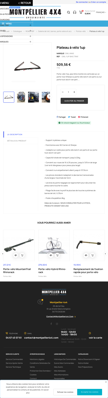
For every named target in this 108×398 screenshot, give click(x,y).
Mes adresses (60, 371)
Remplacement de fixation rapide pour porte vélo (88, 271)
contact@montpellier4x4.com (59, 316)
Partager (62, 117)
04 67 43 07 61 (14, 337)
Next (49, 96)
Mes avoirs (58, 367)
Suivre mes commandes (64, 363)
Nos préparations (85, 367)
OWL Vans (69, 53)
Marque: (61, 53)
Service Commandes (14, 359)
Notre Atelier (83, 363)
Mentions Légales (37, 359)
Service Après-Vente (14, 363)
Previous (5, 96)
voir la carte (95, 337)
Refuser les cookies (65, 392)
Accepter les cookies (89, 392)
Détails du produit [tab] (16, 141)
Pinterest (84, 117)
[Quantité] (68, 92)
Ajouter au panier (74, 101)
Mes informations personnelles (61, 376)
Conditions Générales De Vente (40, 365)
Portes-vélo (7, 276)
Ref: (58, 56)
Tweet (73, 117)
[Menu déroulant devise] (100, 12)
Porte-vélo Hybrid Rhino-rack (52, 271)
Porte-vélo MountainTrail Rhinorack (17, 271)
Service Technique (13, 367)
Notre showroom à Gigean (89, 359)
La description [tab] (14, 134)
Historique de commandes (65, 359)
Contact (33, 378)
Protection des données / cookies (40, 373)
